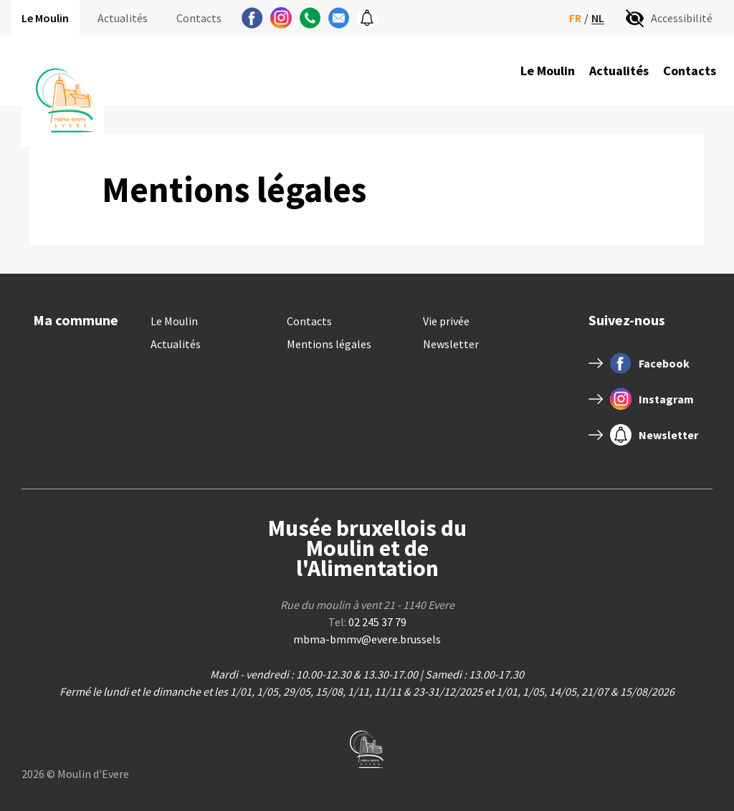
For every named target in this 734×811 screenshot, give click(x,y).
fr (575, 18)
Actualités (122, 18)
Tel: (367, 622)
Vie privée (446, 321)
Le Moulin (45, 18)
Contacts (198, 18)
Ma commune (75, 320)
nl (597, 18)
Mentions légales (329, 344)
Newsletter (451, 344)
